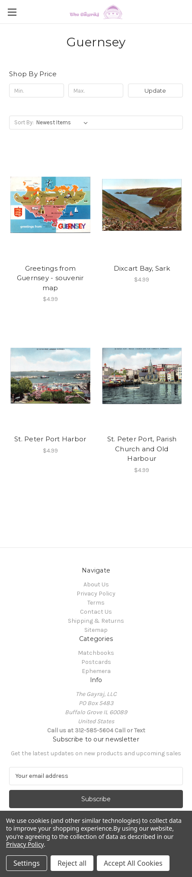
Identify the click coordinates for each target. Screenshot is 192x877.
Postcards (96, 662)
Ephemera (96, 671)
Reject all (72, 863)
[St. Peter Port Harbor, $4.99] (50, 375)
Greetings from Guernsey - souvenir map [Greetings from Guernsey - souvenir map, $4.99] (50, 278)
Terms (96, 602)
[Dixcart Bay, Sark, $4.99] (142, 204)
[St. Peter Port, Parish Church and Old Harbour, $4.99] (142, 375)
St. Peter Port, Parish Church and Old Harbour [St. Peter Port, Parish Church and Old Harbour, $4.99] (142, 449)
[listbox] (64, 122)
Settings (26, 863)
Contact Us (96, 611)
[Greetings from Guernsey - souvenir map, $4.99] (50, 204)
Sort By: (24, 122)
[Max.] (95, 90)
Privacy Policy (96, 593)
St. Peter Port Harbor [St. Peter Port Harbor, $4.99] (50, 439)
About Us (96, 584)
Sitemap (96, 630)
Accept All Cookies (133, 863)
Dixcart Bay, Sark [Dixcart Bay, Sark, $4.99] (142, 268)
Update (155, 90)
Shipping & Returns (96, 621)
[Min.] (36, 90)
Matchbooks (96, 653)
